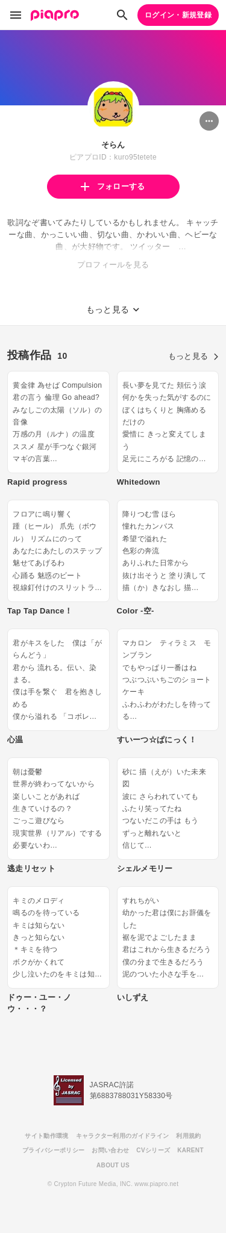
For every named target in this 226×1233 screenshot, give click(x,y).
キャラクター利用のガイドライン (122, 1135)
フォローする (113, 186)
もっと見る (193, 356)
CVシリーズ (153, 1150)
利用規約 (188, 1135)
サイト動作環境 (46, 1135)
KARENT (190, 1150)
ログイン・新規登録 (178, 15)
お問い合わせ (110, 1150)
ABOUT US (113, 1165)
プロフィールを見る (113, 264)
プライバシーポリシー (53, 1150)
